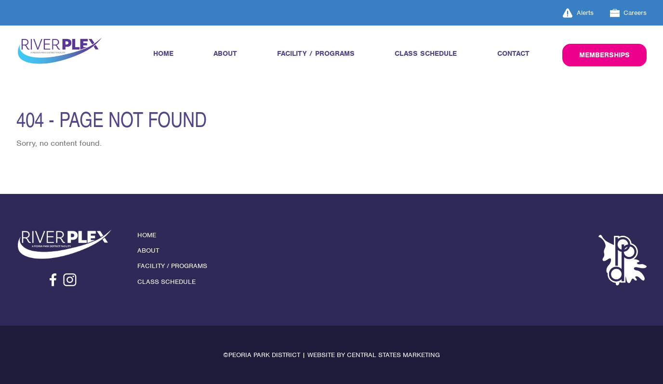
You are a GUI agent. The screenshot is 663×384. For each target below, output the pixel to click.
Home (163, 53)
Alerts (578, 13)
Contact (513, 53)
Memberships (604, 55)
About (225, 53)
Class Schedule (426, 53)
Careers (628, 13)
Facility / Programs (316, 53)
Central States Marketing (393, 355)
